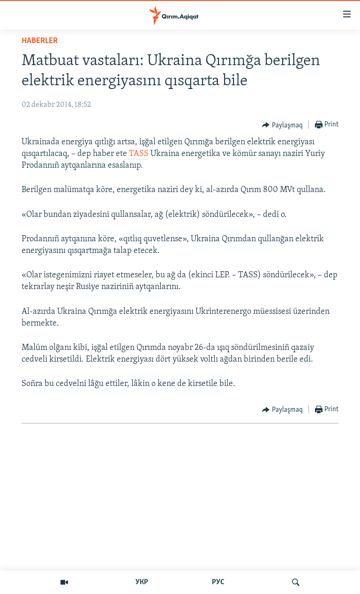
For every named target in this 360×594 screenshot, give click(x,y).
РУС (218, 582)
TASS (138, 153)
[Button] (282, 125)
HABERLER (40, 41)
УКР (141, 582)
